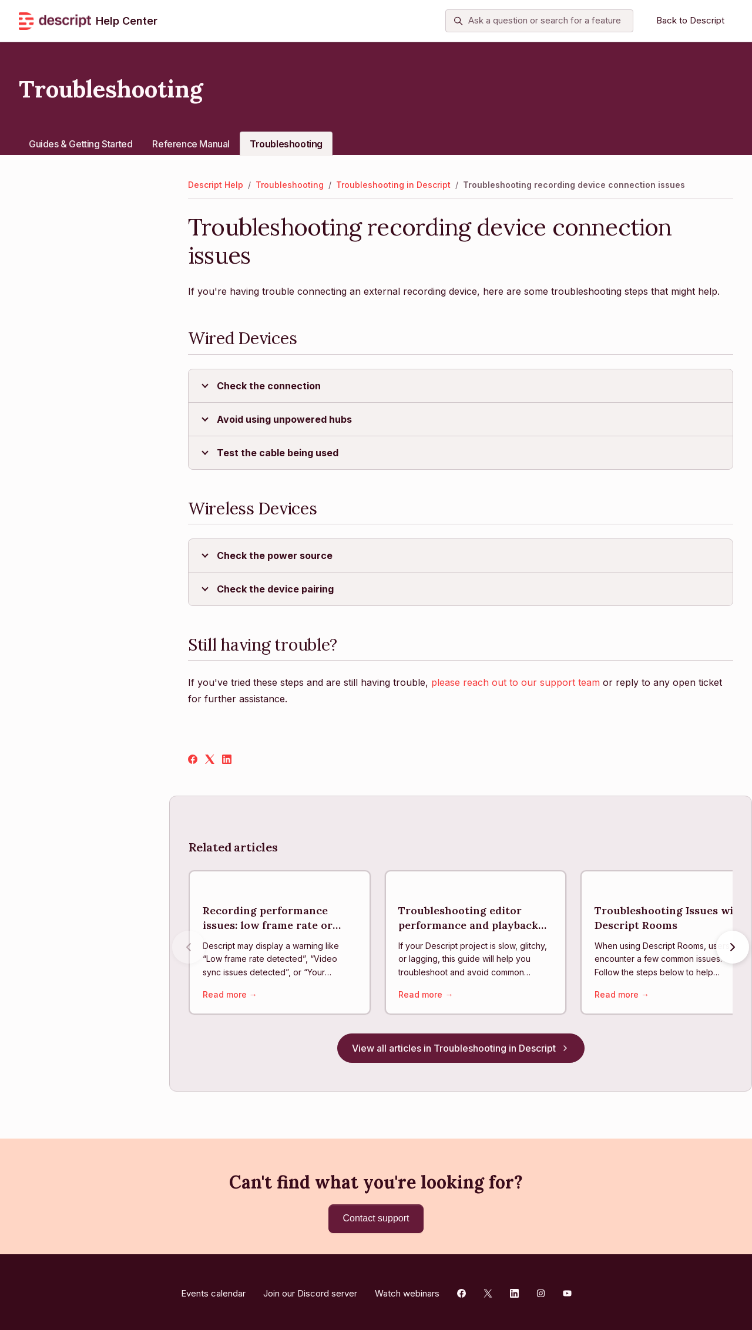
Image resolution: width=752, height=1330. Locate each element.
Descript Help (215, 185)
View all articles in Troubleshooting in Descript (461, 1050)
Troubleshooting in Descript (393, 185)
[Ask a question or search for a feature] (539, 21)
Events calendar (213, 1290)
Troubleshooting (286, 144)
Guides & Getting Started (80, 144)
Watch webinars (407, 1290)
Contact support (376, 1218)
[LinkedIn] (226, 760)
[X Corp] (209, 760)
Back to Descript (690, 20)
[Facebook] (192, 760)
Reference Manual (191, 144)
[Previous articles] (188, 948)
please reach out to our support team (515, 682)
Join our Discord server (310, 1290)
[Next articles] (732, 948)
